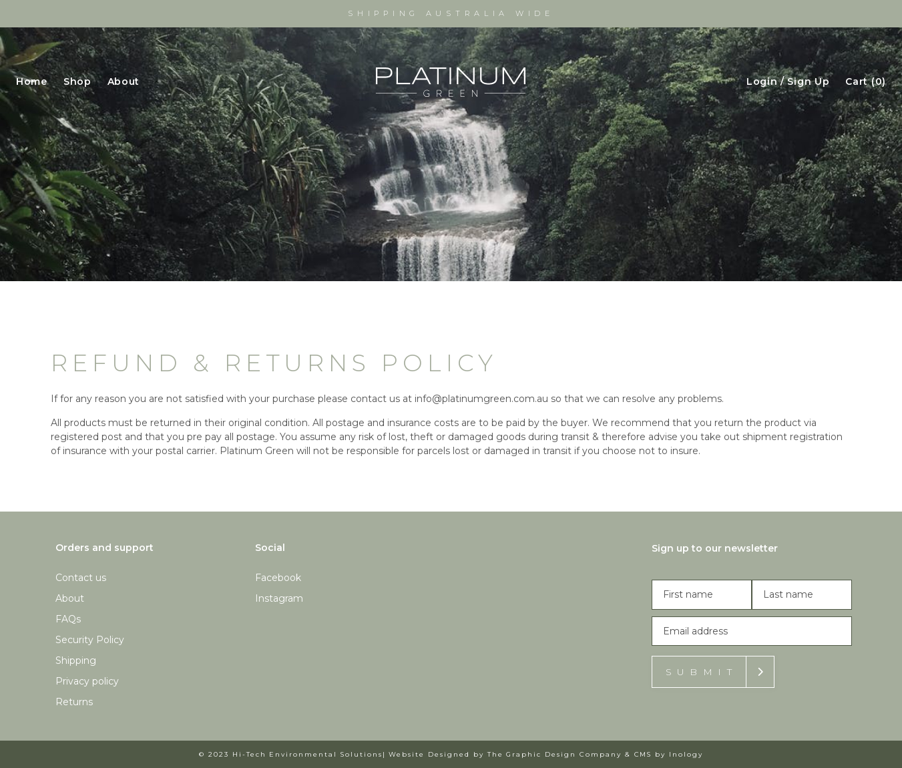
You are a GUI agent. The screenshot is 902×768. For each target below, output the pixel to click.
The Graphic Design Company (554, 754)
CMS (643, 754)
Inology (686, 754)
